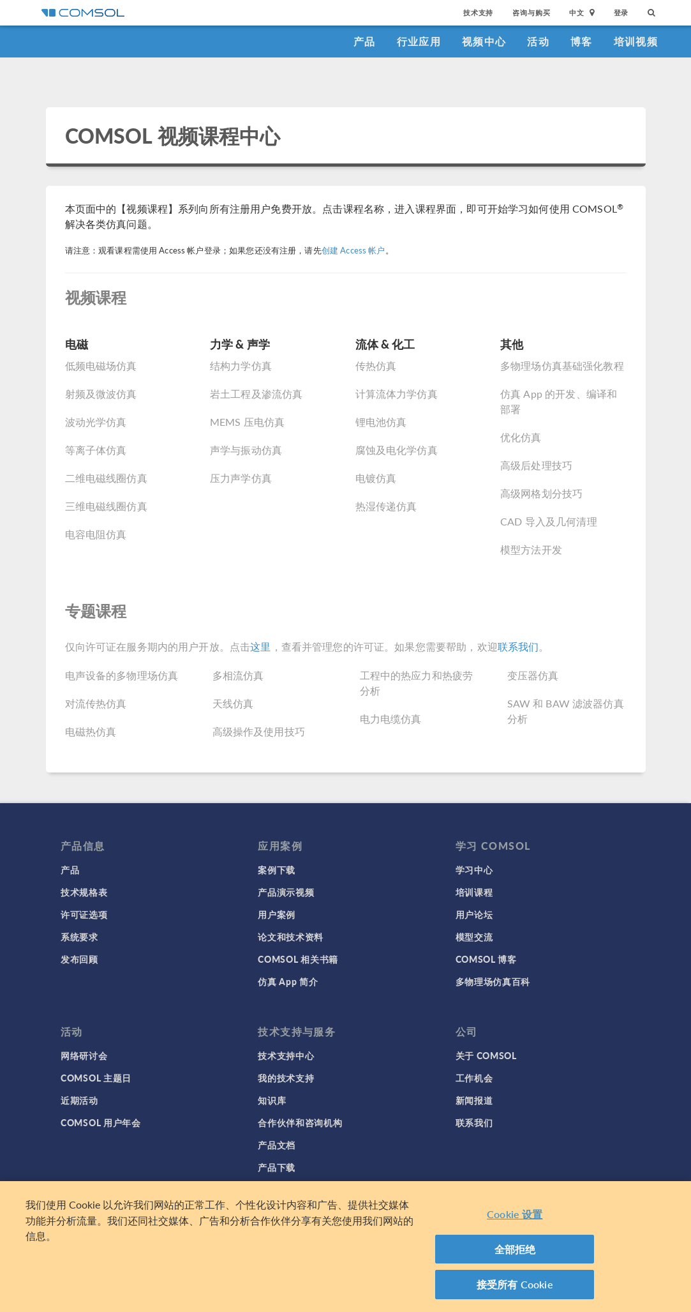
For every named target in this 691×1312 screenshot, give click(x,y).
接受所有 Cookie (515, 1284)
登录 (621, 12)
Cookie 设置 (514, 1214)
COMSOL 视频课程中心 (173, 135)
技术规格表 (84, 892)
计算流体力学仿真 (396, 393)
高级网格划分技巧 (541, 493)
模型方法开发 (531, 549)
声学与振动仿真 (246, 449)
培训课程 (474, 892)
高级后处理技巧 (536, 465)
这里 (260, 647)
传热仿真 (376, 365)
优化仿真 (521, 437)
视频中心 (484, 41)
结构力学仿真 (241, 365)
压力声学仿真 (241, 478)
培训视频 (636, 41)
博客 (581, 41)
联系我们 (518, 647)
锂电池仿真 (381, 421)
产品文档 (276, 1144)
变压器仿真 (533, 675)
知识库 (272, 1100)
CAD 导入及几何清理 (548, 521)
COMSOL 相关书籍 (298, 959)
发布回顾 (79, 959)
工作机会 (474, 1077)
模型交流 (474, 936)
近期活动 (79, 1100)
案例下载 (276, 869)
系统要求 (79, 936)
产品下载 (276, 1167)
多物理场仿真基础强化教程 (562, 365)
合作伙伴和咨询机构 (300, 1122)
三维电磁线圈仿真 (106, 506)
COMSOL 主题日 (96, 1077)
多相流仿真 (238, 675)
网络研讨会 (84, 1055)
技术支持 (478, 12)
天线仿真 (233, 703)
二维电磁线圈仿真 (106, 478)
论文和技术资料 (290, 936)
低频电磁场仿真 (101, 365)
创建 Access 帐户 (353, 250)
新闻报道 (474, 1100)
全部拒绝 (515, 1249)
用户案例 (276, 914)
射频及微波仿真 (101, 393)
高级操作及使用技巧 (258, 731)
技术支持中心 (286, 1055)
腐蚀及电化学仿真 (396, 449)
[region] (345, 1246)
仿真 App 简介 (288, 981)
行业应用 (419, 41)
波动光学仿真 (96, 421)
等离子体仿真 (96, 449)
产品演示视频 (286, 892)
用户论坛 (474, 914)
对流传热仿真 (96, 703)
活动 (538, 41)
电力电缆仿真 (391, 718)
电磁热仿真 (91, 731)
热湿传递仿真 (386, 506)
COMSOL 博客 (486, 959)
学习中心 (474, 869)
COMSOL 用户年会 (101, 1122)
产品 (364, 41)
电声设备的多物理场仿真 (122, 675)
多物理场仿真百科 (493, 981)
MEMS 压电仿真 (247, 421)
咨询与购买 (531, 12)
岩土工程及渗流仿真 (256, 393)
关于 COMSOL (486, 1055)
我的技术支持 (286, 1077)
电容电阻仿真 (96, 534)
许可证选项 (84, 914)
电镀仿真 (376, 478)
